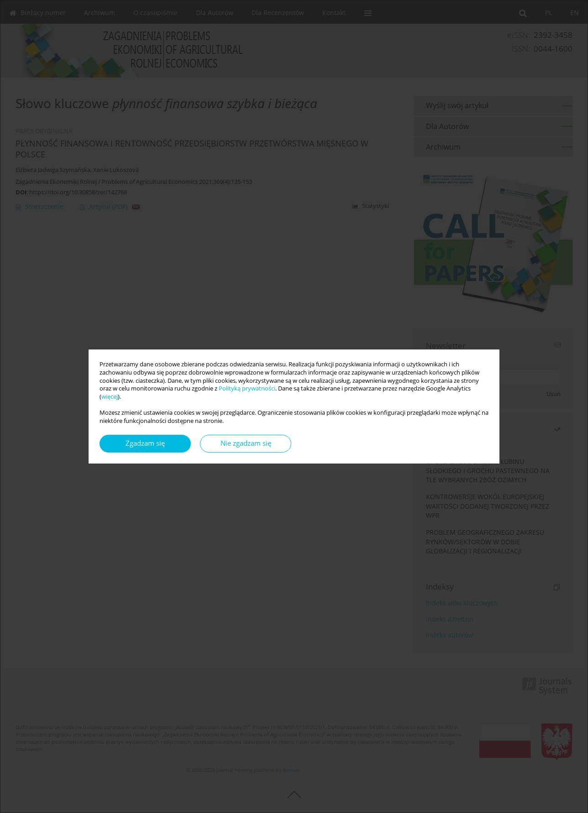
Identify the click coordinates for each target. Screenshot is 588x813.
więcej (109, 397)
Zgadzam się (145, 443)
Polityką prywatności (247, 388)
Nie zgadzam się (245, 443)
